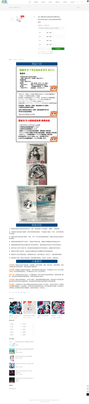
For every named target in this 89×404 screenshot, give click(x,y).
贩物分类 (57, 2)
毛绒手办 (11, 329)
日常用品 (24, 326)
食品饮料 (24, 334)
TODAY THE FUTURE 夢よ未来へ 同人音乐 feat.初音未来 (49, 315)
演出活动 (43, 2)
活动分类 (72, 2)
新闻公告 (48, 254)
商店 (12, 7)
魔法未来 (50, 53)
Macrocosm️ (47, 401)
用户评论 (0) (21, 59)
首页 (30, 2)
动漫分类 (65, 2)
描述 (10, 59)
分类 (40, 36)
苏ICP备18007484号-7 (55, 400)
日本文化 (50, 2)
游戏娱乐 (24, 329)
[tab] (11, 59)
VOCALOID (43, 53)
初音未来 (47, 53)
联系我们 (49, 258)
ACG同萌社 (40, 400)
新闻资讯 (36, 2)
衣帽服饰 (24, 332)
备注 (40, 44)
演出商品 (11, 332)
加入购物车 (58, 48)
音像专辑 (15, 7)
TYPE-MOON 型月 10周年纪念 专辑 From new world (34, 315)
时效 (40, 40)
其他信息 (15, 59)
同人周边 (11, 326)
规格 (40, 32)
